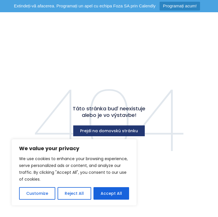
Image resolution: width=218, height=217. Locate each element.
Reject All (74, 193)
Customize (37, 193)
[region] (74, 172)
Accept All (111, 193)
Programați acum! (180, 5)
